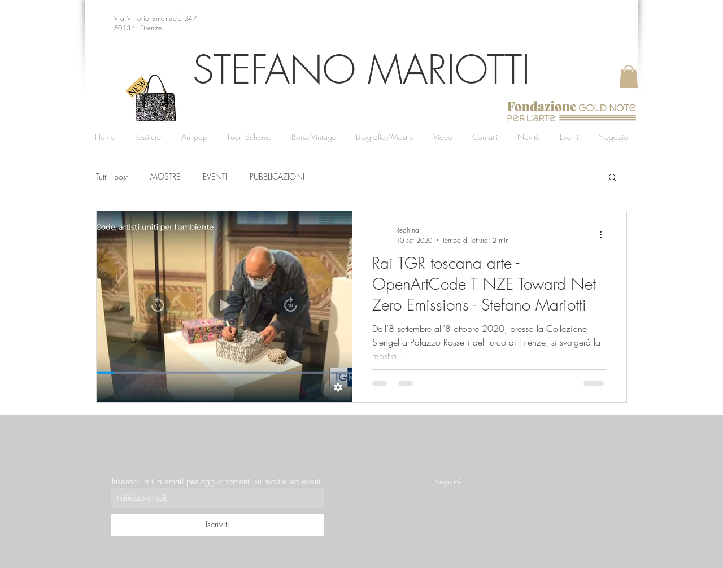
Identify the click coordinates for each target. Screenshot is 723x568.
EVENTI (215, 176)
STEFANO (274, 69)
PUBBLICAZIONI (277, 176)
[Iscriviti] (217, 525)
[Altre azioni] (604, 235)
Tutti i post (112, 176)
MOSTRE (165, 176)
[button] (628, 76)
